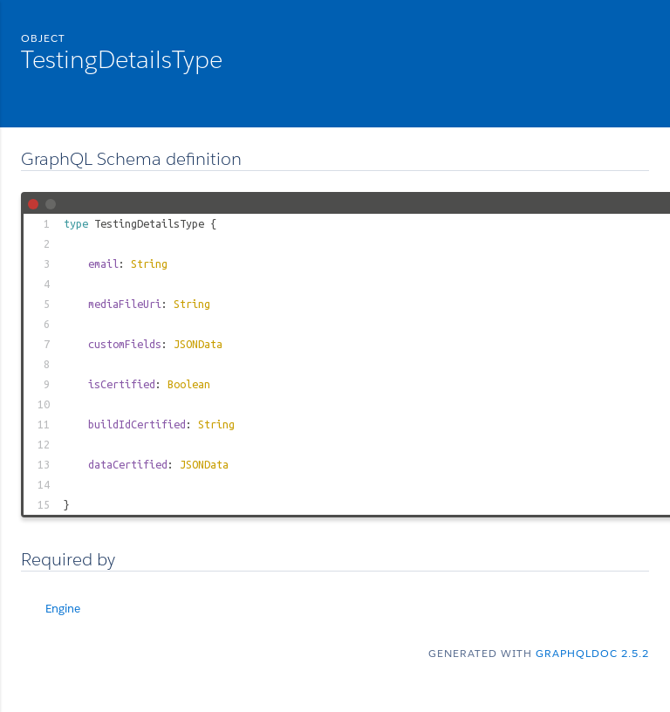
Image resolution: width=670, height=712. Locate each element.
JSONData (198, 344)
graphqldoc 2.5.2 (592, 653)
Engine (62, 608)
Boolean (189, 384)
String (149, 263)
